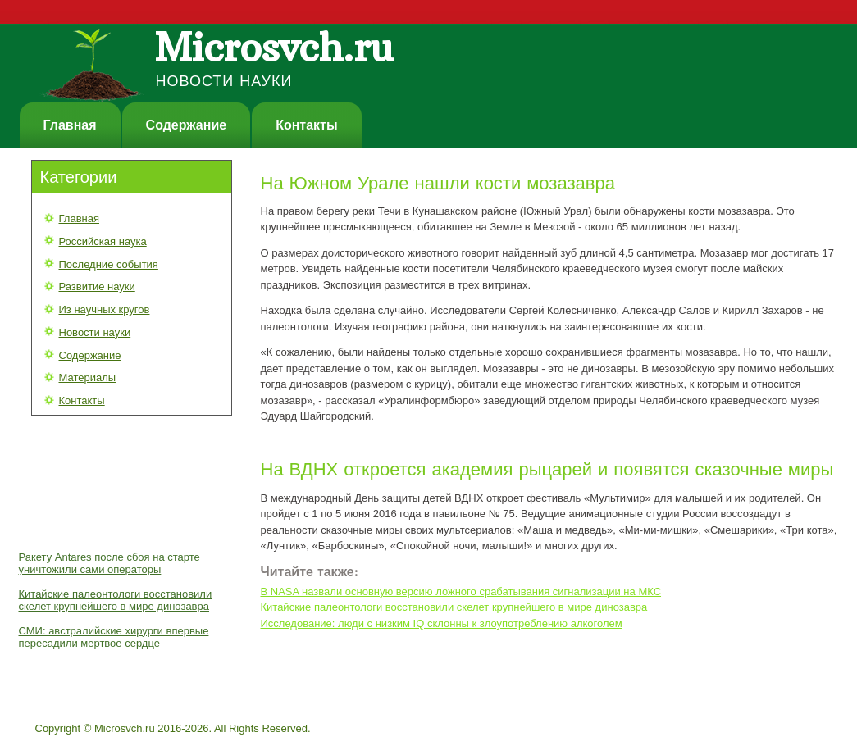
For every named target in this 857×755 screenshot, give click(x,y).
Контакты (306, 125)
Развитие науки (97, 286)
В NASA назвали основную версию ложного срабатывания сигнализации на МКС (461, 591)
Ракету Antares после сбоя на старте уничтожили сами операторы (109, 563)
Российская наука (103, 241)
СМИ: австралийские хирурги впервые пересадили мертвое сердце (114, 637)
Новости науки (95, 332)
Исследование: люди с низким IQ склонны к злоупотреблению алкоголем (441, 623)
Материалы (87, 377)
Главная (70, 125)
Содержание (186, 125)
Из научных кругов (104, 309)
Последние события (108, 264)
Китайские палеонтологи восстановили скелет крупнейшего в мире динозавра (115, 600)
